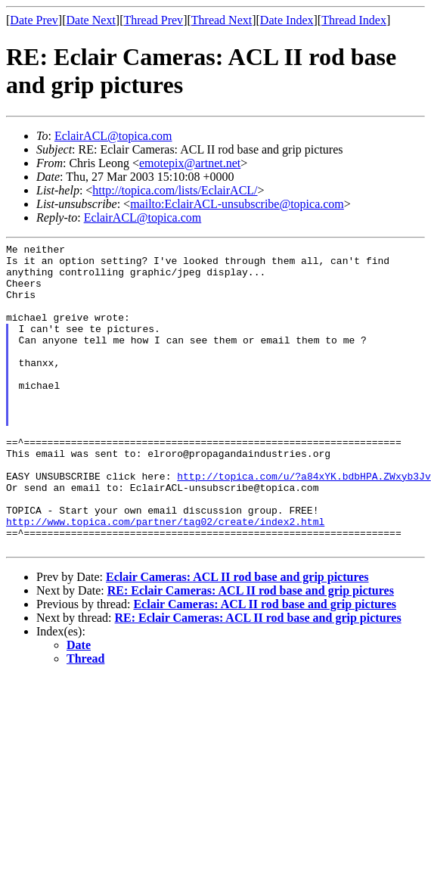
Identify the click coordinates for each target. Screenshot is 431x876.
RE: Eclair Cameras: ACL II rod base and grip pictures (250, 651)
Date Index (287, 20)
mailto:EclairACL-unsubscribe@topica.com (237, 203)
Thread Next (221, 20)
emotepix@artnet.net (189, 163)
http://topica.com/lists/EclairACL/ (174, 190)
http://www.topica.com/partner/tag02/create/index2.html (165, 578)
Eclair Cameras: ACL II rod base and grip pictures (237, 638)
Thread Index (353, 20)
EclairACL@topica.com (113, 135)
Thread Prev (153, 20)
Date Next (91, 20)
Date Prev (34, 20)
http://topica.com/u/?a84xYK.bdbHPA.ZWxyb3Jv (303, 523)
